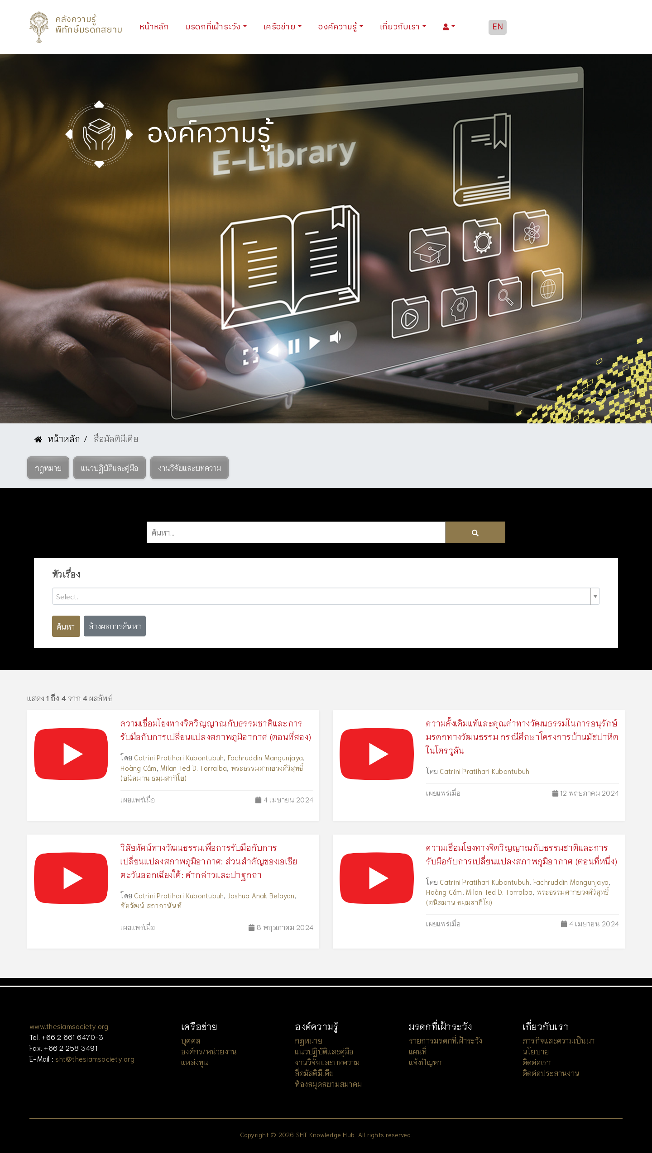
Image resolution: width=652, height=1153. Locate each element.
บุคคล (190, 1040)
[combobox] (326, 596)
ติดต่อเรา (537, 1062)
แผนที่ (418, 1051)
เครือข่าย (280, 27)
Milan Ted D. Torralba (193, 767)
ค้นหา (66, 626)
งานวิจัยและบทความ (327, 1062)
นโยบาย (536, 1051)
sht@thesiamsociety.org (94, 1058)
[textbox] (322, 596)
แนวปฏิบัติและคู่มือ (324, 1051)
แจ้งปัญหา (425, 1062)
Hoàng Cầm (138, 767)
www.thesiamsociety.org (69, 1025)
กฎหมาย (308, 1040)
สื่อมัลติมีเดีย (314, 1072)
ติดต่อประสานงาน (551, 1072)
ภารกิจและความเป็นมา (558, 1040)
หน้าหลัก (156, 27)
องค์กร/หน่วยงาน (209, 1051)
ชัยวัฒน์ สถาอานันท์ (151, 905)
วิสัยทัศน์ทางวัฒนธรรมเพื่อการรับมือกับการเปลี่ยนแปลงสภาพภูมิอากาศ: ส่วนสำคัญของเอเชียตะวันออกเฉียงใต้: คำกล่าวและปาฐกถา (208, 861)
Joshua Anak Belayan (261, 895)
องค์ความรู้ (337, 27)
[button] (48, 467)
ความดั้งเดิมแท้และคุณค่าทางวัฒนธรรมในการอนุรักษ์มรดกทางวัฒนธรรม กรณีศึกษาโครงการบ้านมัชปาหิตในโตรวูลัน (522, 736)
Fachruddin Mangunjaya (265, 757)
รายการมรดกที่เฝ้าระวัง (446, 1040)
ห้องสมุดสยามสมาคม (328, 1083)
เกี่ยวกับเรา (400, 27)
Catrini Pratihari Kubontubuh (179, 757)
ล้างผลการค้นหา (115, 626)
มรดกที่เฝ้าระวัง (213, 27)
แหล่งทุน (195, 1062)
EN (497, 27)
